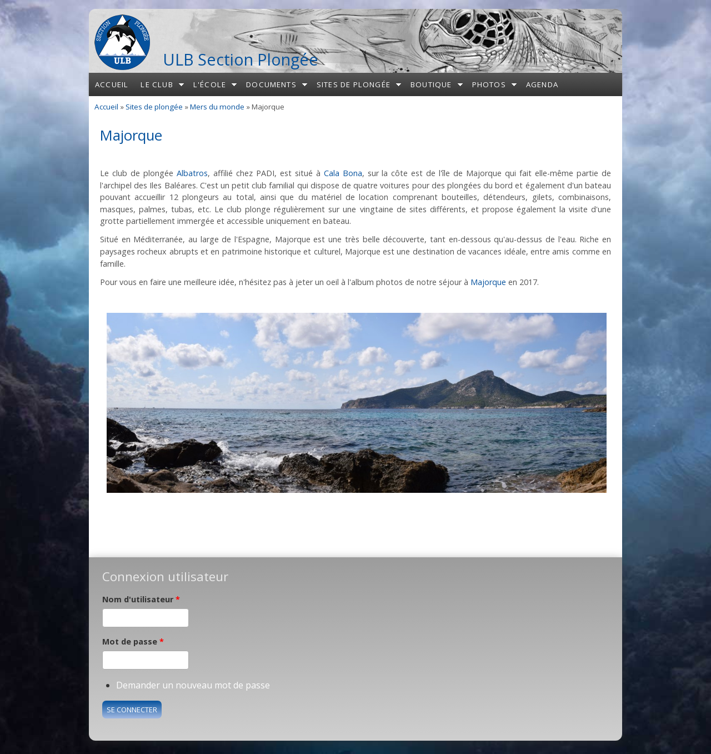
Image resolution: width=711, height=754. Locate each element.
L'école (209, 84)
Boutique (431, 84)
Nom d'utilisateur (141, 599)
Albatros (192, 173)
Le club (157, 84)
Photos (489, 84)
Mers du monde (217, 107)
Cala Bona (343, 173)
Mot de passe (133, 641)
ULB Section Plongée (240, 59)
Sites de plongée (353, 84)
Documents (271, 84)
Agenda (542, 84)
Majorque (488, 282)
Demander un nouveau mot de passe (193, 685)
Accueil (111, 84)
